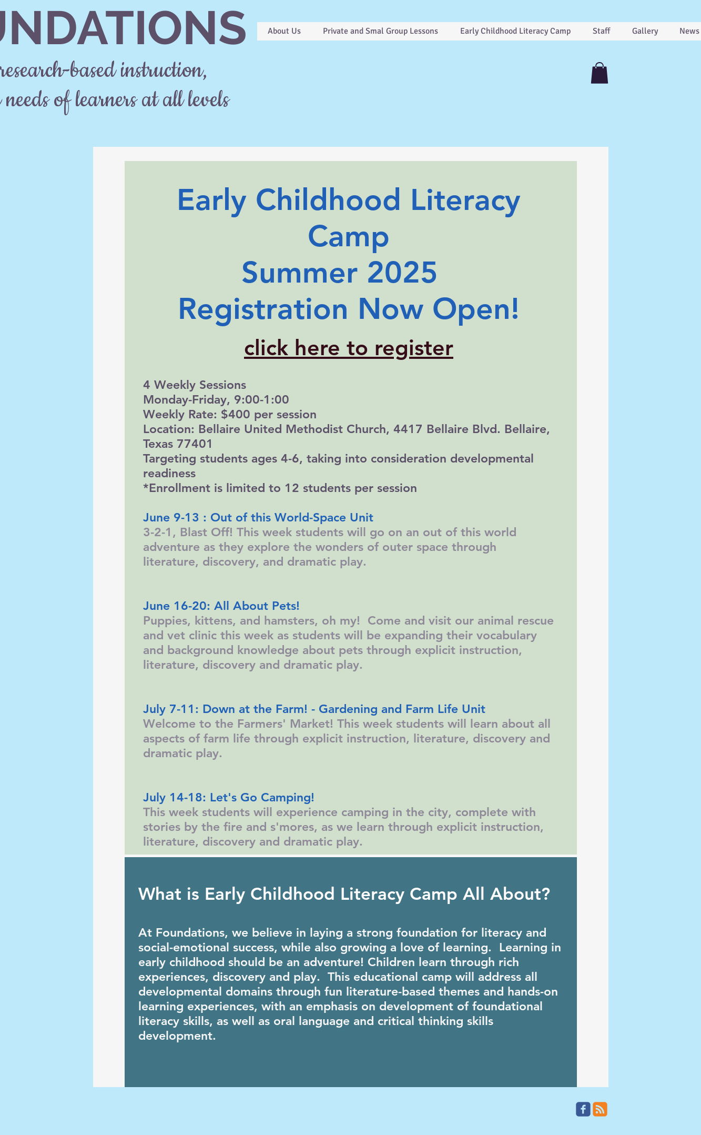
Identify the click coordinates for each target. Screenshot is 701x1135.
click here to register (348, 347)
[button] (599, 73)
